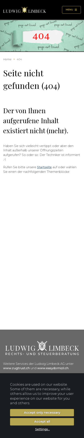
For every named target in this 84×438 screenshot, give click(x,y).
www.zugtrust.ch (16, 368)
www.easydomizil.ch (52, 368)
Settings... (42, 429)
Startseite (44, 167)
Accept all (42, 421)
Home (7, 59)
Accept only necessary (42, 412)
